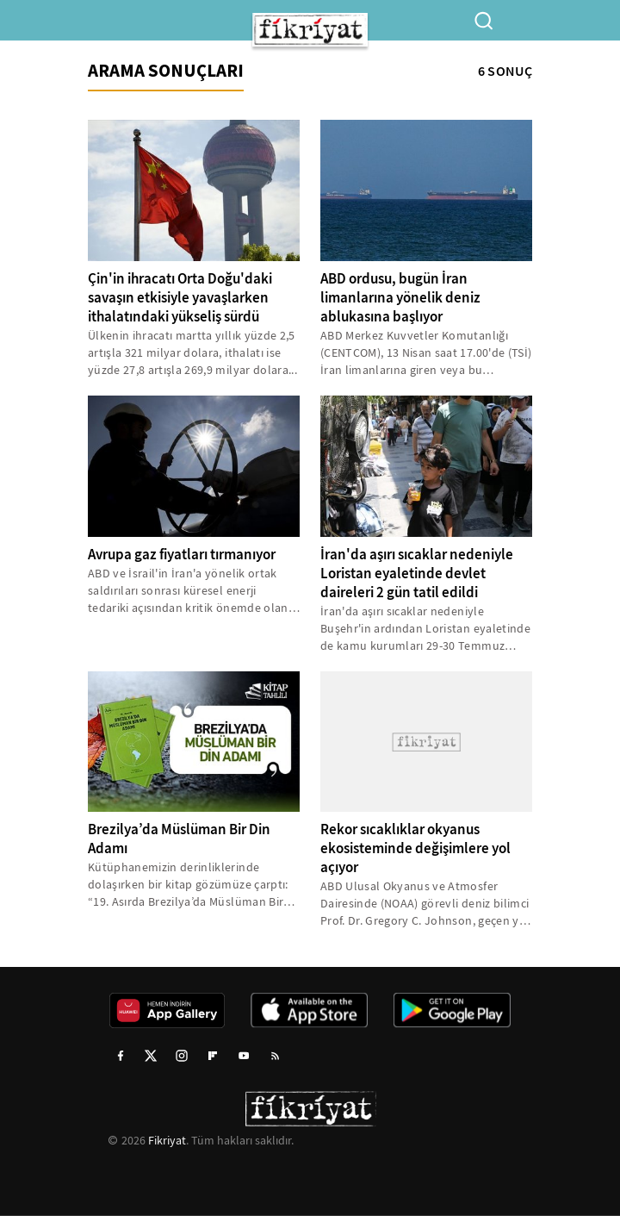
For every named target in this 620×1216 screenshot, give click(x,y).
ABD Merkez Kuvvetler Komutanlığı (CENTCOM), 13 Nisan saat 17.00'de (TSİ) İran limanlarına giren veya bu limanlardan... (425, 352)
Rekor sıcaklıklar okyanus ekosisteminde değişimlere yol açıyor (415, 848)
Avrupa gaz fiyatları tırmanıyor (182, 554)
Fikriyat (167, 1140)
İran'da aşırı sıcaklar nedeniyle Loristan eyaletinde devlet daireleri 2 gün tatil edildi (416, 573)
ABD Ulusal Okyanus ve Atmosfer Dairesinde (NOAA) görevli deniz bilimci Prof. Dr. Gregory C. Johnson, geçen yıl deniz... (424, 903)
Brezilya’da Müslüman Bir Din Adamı (179, 839)
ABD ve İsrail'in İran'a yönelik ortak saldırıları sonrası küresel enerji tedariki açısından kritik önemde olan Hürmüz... (188, 590)
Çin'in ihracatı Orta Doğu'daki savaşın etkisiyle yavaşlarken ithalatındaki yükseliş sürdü (180, 298)
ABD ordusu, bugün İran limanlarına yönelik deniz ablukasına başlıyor (400, 298)
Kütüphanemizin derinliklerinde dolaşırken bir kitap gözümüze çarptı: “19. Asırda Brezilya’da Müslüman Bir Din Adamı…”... (188, 884)
